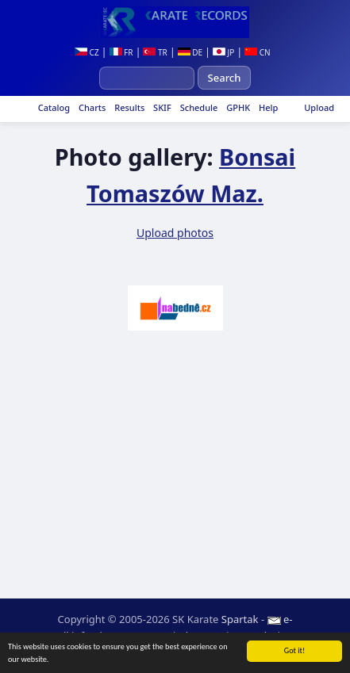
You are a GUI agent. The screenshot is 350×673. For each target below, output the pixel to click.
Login (254, 636)
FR (121, 52)
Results (128, 107)
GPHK (237, 107)
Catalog (53, 107)
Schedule (198, 107)
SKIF (161, 107)
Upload (319, 107)
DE (190, 52)
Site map (201, 636)
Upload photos (175, 232)
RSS (293, 636)
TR (155, 52)
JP (223, 52)
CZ (87, 52)
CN (257, 52)
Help (267, 107)
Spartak (240, 619)
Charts (91, 107)
